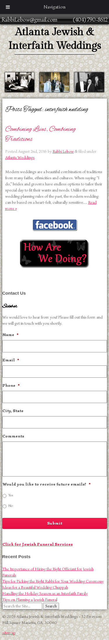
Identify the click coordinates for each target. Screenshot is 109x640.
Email (10, 360)
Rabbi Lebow (63, 151)
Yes (10, 495)
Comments (13, 436)
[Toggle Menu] (8, 7)
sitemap (8, 632)
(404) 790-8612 (90, 19)
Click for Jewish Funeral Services (37, 544)
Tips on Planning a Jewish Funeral (29, 599)
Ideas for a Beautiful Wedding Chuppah (35, 587)
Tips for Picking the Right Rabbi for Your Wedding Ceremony (53, 581)
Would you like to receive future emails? (46, 484)
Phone (11, 385)
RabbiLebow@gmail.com (29, 19)
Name (10, 334)
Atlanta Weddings (20, 157)
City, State (13, 410)
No (10, 505)
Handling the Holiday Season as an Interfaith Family (45, 593)
